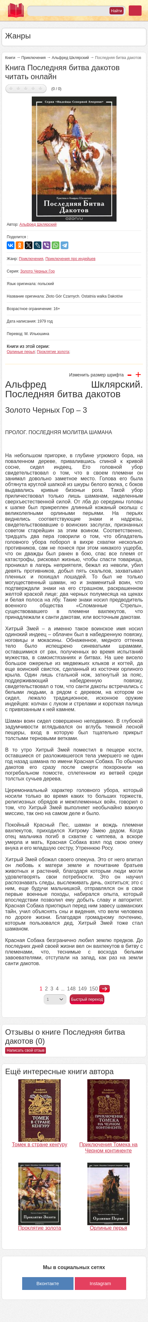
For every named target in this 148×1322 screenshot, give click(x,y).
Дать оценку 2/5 (18, 88)
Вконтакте (47, 1283)
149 (82, 988)
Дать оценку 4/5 (33, 88)
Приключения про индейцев (70, 259)
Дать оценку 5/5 (40, 88)
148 (71, 988)
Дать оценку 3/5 (26, 88)
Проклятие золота (53, 351)
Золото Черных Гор (37, 271)
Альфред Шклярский (70, 57)
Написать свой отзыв (25, 1050)
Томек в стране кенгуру (39, 1144)
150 (93, 988)
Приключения (33, 57)
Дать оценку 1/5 (11, 88)
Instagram (100, 1283)
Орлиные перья (21, 351)
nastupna (104, 989)
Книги (10, 57)
